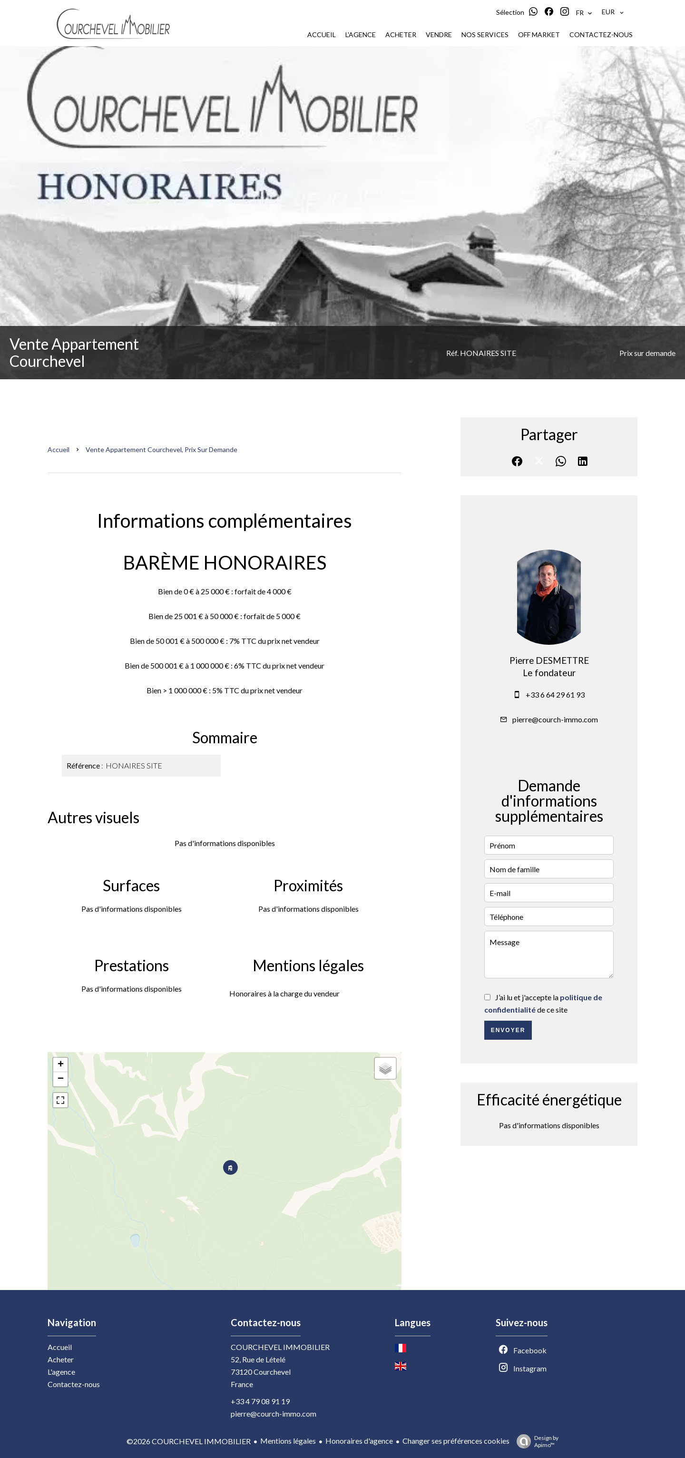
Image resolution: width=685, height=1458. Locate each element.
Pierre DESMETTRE (549, 660)
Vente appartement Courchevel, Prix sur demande (161, 449)
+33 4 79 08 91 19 (260, 1401)
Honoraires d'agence (359, 1440)
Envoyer (508, 1030)
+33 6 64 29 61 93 (555, 694)
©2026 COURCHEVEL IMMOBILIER (189, 1441)
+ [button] (61, 1065)
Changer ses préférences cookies (455, 1440)
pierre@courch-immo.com (555, 719)
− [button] (61, 1079)
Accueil (58, 449)
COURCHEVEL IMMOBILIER (280, 1346)
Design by (535, 1441)
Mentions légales (288, 1440)
